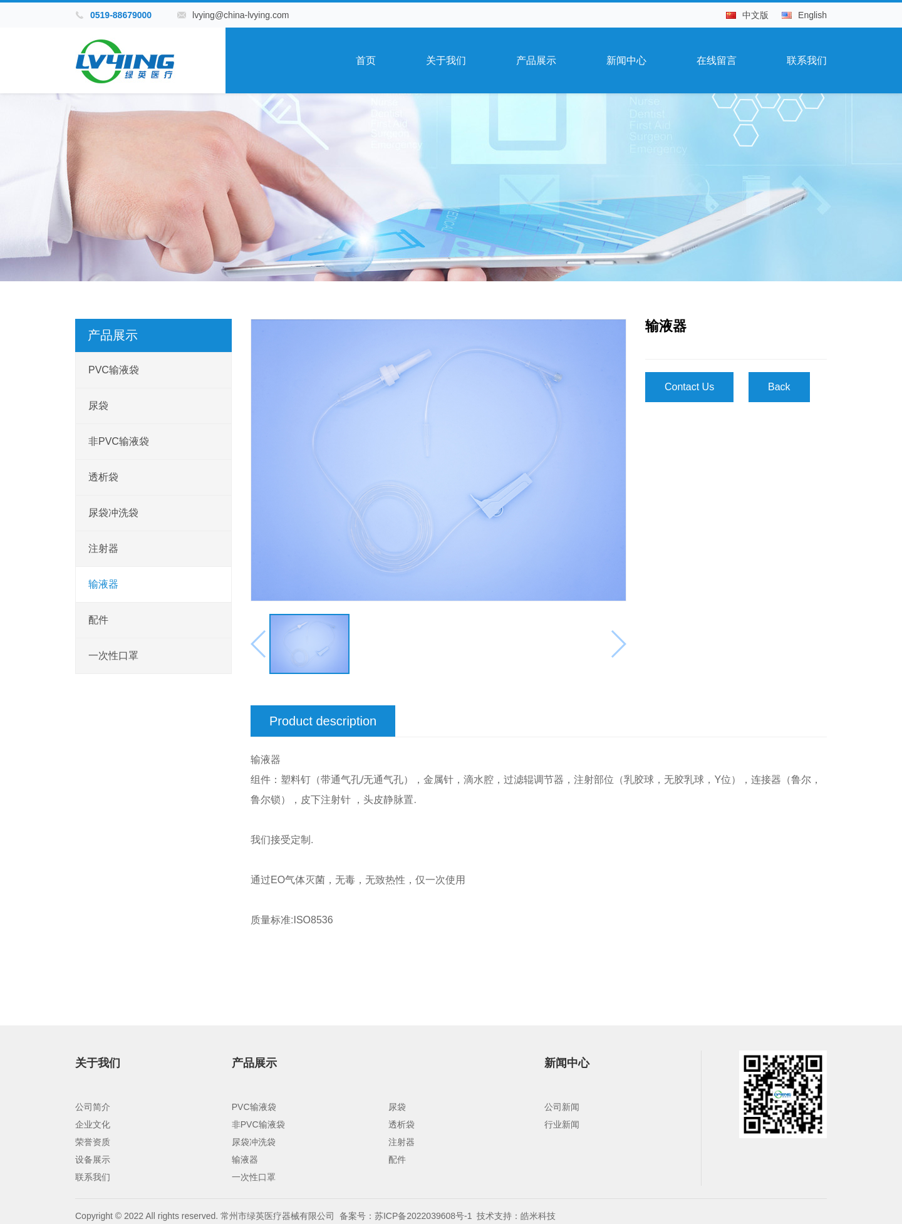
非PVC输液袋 (118, 441)
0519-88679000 (121, 15)
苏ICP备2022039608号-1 (423, 1216)
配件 (98, 620)
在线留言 (717, 60)
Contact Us (689, 386)
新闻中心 (626, 60)
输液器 (103, 584)
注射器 (103, 548)
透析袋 (103, 477)
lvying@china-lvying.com (240, 15)
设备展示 (92, 1159)
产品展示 (536, 60)
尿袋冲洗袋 (113, 512)
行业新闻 (561, 1124)
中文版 (755, 15)
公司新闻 (561, 1107)
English (812, 15)
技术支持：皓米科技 (516, 1216)
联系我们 (807, 60)
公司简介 (92, 1107)
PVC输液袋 (113, 370)
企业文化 (92, 1124)
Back (779, 386)
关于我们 (446, 60)
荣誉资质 (92, 1142)
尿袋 (98, 405)
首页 (366, 60)
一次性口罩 (113, 655)
